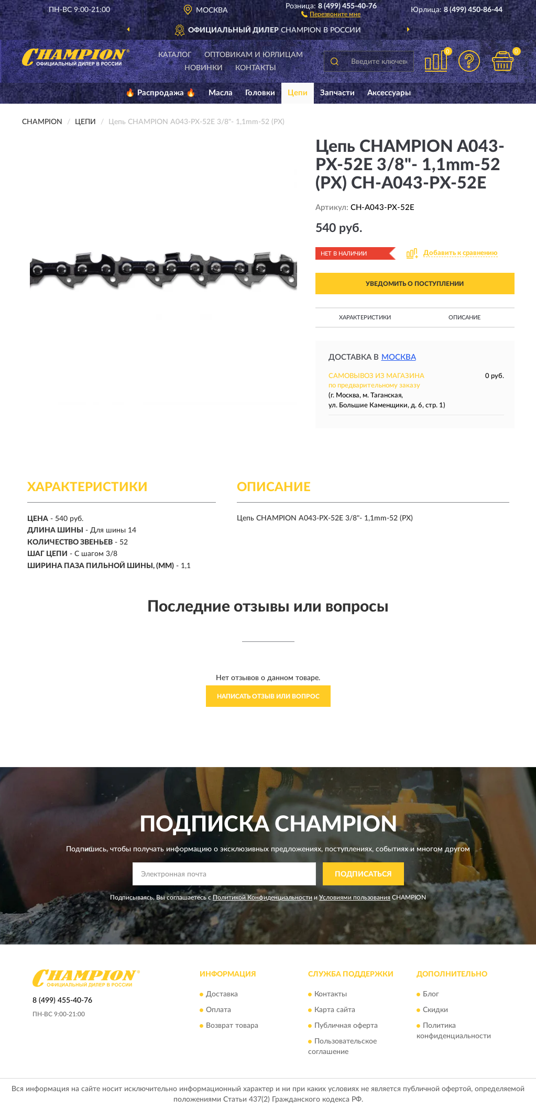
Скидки (435, 1010)
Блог (431, 994)
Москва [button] (398, 357)
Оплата (218, 1010)
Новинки (203, 68)
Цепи (298, 93)
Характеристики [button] (365, 317)
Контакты (255, 68)
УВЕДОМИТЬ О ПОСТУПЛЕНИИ (415, 284)
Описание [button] (464, 317)
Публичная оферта (346, 1025)
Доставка (222, 994)
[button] (330, 13)
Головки (260, 93)
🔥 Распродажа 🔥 (160, 93)
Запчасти (337, 93)
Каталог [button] (175, 55)
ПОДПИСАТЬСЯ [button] (363, 874)
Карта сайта (334, 1010)
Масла (221, 93)
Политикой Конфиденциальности (262, 897)
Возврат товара (232, 1025)
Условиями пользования (354, 897)
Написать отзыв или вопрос (268, 696)
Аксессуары (389, 93)
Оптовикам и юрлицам (253, 55)
